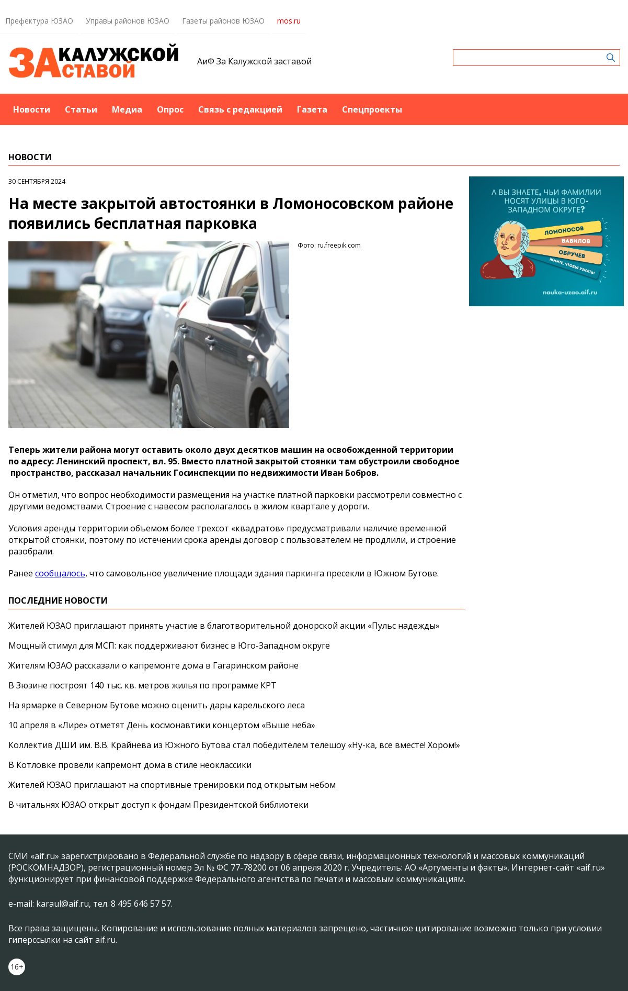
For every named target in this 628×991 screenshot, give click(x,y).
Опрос (170, 109)
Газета (312, 109)
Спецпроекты (372, 109)
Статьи (81, 109)
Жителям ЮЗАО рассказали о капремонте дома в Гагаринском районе (153, 665)
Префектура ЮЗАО (39, 21)
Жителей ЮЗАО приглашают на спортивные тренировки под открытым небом (172, 784)
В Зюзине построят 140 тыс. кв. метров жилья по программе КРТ (142, 685)
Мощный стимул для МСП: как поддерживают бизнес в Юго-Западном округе (169, 645)
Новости (31, 109)
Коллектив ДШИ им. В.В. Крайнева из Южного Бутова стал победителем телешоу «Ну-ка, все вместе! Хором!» (234, 745)
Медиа (127, 109)
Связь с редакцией (240, 109)
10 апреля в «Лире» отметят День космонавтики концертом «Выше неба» (161, 725)
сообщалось (60, 573)
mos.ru (289, 21)
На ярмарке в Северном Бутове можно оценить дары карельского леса (156, 705)
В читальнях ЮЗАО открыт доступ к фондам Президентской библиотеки (158, 804)
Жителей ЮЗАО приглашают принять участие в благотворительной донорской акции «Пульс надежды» (224, 625)
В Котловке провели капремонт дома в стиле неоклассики (130, 765)
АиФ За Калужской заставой (254, 61)
